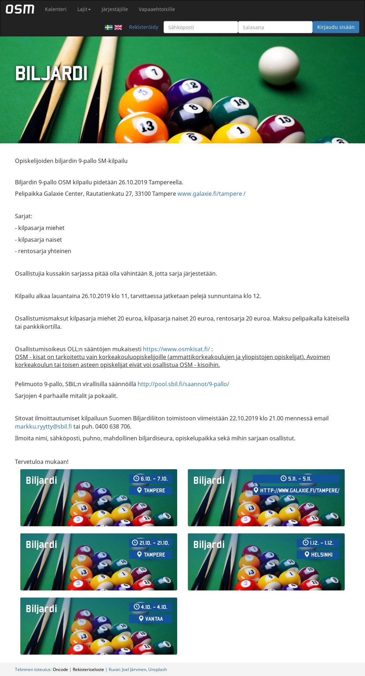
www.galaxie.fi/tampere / (212, 194)
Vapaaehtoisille (157, 9)
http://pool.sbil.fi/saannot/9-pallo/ (183, 384)
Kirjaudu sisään (336, 27)
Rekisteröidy (143, 27)
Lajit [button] (84, 9)
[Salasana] (275, 27)
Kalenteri (56, 9)
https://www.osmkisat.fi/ (176, 349)
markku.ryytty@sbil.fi (43, 426)
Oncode (60, 669)
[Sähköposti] (201, 27)
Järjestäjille (115, 9)
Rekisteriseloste (88, 669)
